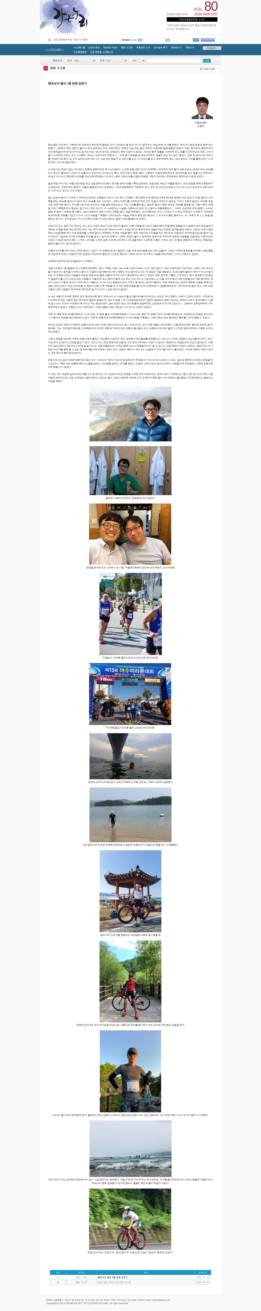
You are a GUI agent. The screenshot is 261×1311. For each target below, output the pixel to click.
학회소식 (189, 47)
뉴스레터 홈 (79, 47)
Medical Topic (110, 47)
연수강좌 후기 (160, 47)
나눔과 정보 (94, 47)
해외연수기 (176, 47)
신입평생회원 (79, 51)
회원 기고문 (126, 47)
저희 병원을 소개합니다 (101, 51)
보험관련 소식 (143, 47)
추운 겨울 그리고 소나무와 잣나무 (114, 1282)
